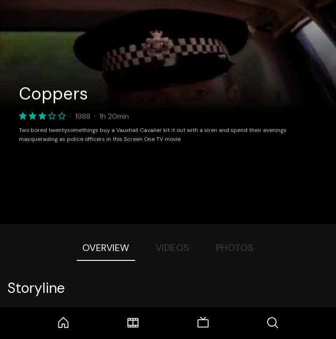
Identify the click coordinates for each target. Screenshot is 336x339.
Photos (235, 248)
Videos (173, 248)
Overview (105, 248)
